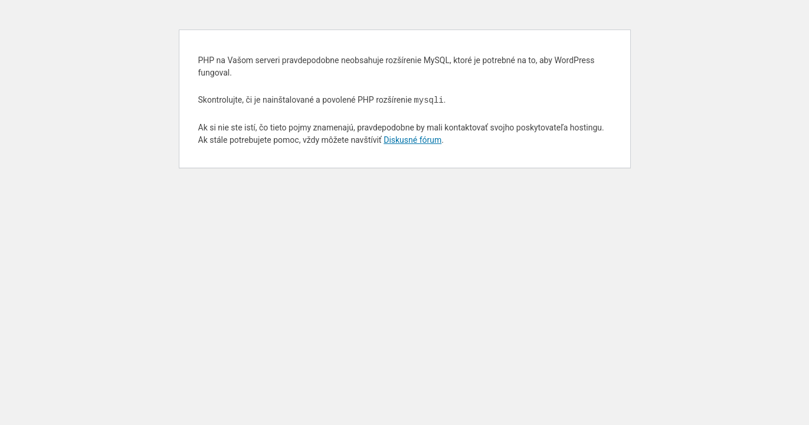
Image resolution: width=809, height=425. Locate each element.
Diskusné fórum (412, 140)
